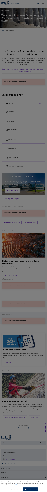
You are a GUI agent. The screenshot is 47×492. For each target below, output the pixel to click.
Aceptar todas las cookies (30, 489)
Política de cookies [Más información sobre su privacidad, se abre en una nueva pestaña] (20, 485)
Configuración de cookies (14, 489)
